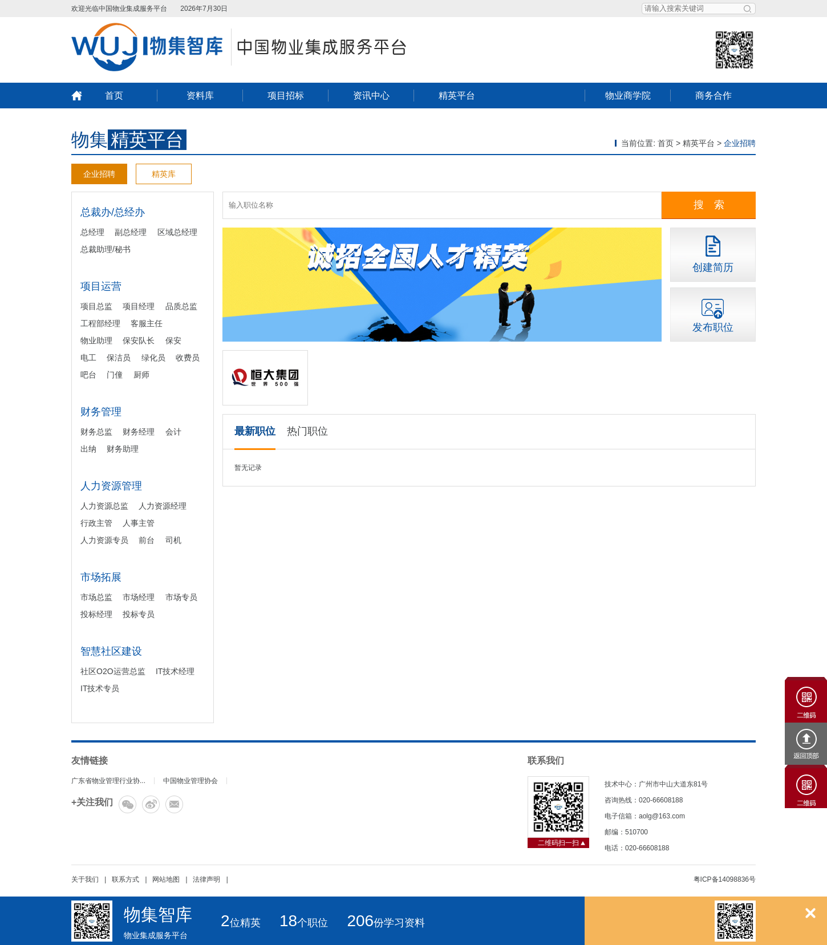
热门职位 (307, 431)
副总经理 (131, 232)
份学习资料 (386, 922)
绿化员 (153, 357)
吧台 (88, 374)
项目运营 (100, 286)
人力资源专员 (104, 540)
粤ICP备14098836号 (725, 879)
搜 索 (709, 204)
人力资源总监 (104, 505)
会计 (173, 431)
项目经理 (139, 306)
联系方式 (125, 879)
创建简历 (712, 267)
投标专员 (139, 614)
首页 (114, 95)
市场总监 (96, 597)
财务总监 (96, 431)
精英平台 (457, 95)
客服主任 (147, 323)
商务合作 (713, 95)
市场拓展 (100, 577)
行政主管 (96, 523)
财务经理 (139, 431)
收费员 (188, 357)
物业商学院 (628, 95)
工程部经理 (100, 323)
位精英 (241, 922)
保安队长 (139, 340)
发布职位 (712, 327)
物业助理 (96, 340)
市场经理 (139, 597)
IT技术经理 (175, 671)
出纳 (88, 448)
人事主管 (139, 523)
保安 (173, 340)
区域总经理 (177, 232)
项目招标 (285, 95)
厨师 (141, 374)
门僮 (115, 374)
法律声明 (206, 879)
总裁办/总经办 (112, 212)
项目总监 (96, 306)
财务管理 (100, 411)
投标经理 (96, 614)
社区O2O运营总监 (112, 671)
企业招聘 (99, 174)
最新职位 (254, 431)
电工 (88, 357)
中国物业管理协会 (190, 780)
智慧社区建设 (111, 651)
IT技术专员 (99, 688)
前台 (147, 540)
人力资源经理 (163, 505)
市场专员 (181, 597)
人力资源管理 (111, 486)
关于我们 (85, 879)
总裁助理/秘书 (105, 249)
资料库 (200, 95)
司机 (173, 540)
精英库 (164, 174)
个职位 (303, 922)
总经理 (92, 232)
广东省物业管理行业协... (108, 780)
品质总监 (181, 306)
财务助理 (123, 448)
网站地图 (166, 879)
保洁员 (119, 357)
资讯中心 (371, 95)
